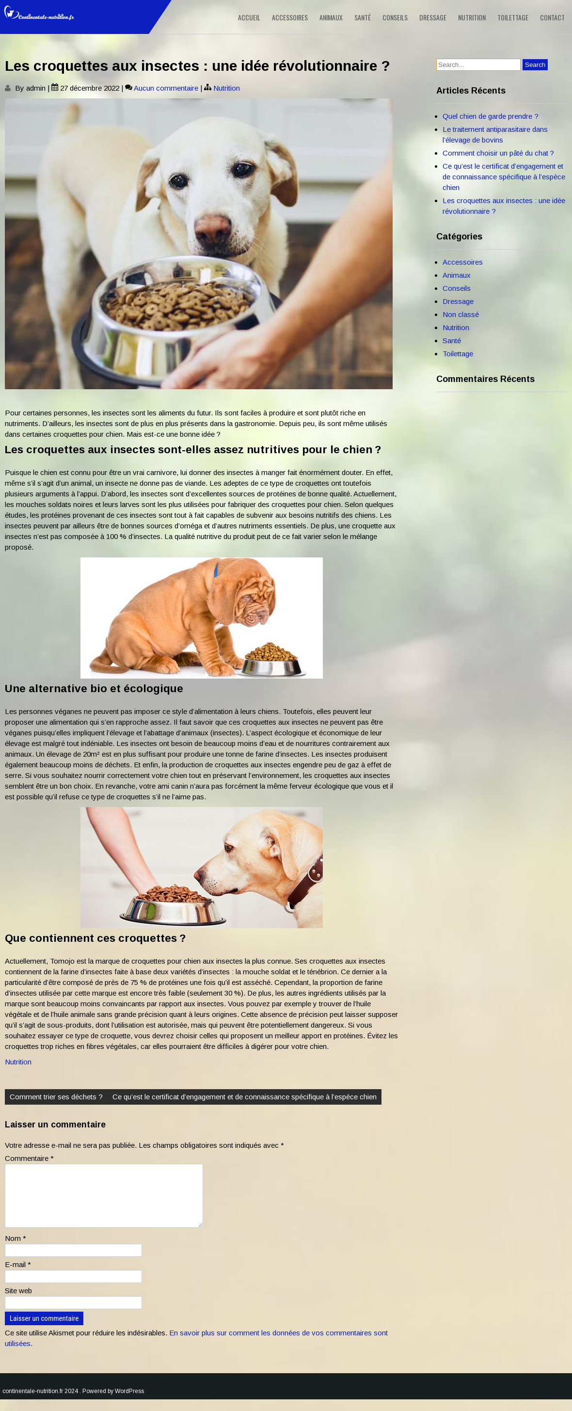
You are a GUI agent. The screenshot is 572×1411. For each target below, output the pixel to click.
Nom (15, 1250)
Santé (362, 17)
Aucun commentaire (166, 88)
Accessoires (290, 17)
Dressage (432, 17)
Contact (552, 17)
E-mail (18, 1276)
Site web (18, 1302)
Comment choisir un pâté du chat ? (498, 153)
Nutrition (472, 17)
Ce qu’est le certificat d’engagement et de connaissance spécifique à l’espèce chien (244, 1097)
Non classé (461, 314)
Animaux (331, 17)
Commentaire (29, 1158)
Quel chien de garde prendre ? (491, 116)
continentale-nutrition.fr (32, 1402)
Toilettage (512, 17)
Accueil (249, 17)
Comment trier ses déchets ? (56, 1097)
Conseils (395, 17)
